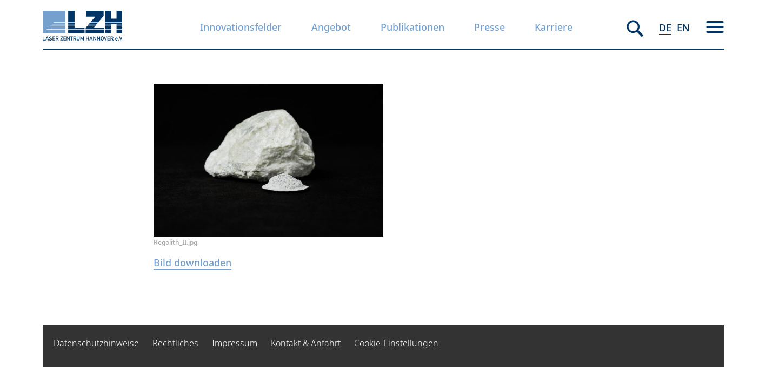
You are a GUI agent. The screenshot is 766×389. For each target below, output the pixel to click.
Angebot (331, 27)
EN (683, 27)
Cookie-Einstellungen (396, 343)
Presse (489, 27)
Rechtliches (175, 343)
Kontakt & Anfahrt (306, 343)
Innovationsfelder (241, 27)
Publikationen (412, 27)
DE (665, 27)
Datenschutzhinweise (96, 343)
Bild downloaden (192, 262)
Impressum (234, 343)
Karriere (553, 27)
